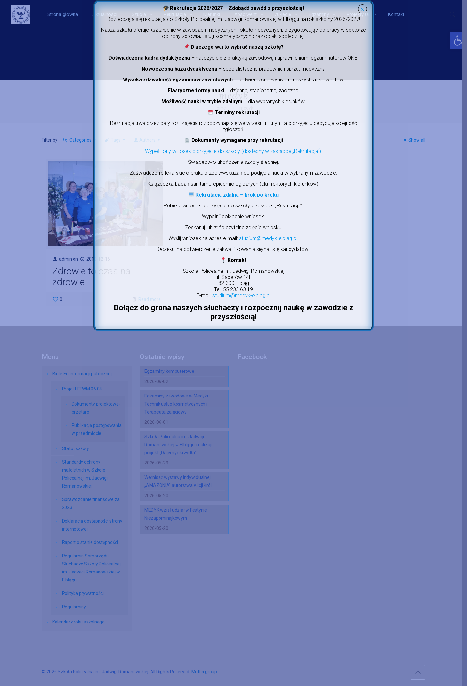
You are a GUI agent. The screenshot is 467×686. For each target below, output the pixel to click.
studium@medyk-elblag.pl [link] (268, 238)
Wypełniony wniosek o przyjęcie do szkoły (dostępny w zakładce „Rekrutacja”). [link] (233, 151)
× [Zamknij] (362, 9)
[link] (233, 195)
